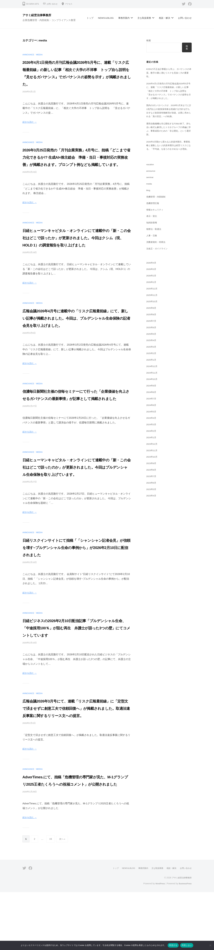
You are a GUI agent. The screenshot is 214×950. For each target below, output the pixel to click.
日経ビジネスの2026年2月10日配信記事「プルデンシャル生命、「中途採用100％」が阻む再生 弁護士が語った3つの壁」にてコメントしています (77, 671)
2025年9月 (151, 322)
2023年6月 (151, 496)
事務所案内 (124, 18)
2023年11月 (152, 464)
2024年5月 (151, 425)
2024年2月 (151, 445)
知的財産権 (152, 236)
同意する (173, 945)
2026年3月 (151, 283)
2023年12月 (152, 458)
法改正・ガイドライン (157, 262)
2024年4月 (151, 432)
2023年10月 (152, 470)
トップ (90, 18)
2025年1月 (151, 373)
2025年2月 (151, 367)
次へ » (62, 897)
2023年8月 (151, 483)
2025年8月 (151, 328)
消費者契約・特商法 (156, 256)
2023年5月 (151, 503)
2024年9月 (151, 399)
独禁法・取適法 (154, 243)
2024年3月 (151, 438)
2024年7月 (151, 412)
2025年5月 (151, 348)
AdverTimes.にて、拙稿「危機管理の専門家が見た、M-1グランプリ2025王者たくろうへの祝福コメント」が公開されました (75, 835)
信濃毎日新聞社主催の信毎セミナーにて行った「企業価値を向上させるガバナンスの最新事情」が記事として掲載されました (75, 427)
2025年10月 (152, 315)
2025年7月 (151, 335)
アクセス (71, 4)
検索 (148, 40)
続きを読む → (31, 129)
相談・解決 (164, 18)
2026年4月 (151, 276)
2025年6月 (151, 341)
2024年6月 (151, 419)
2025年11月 (152, 309)
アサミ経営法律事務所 (39, 15)
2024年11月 (152, 386)
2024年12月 (152, 380)
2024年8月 (151, 406)
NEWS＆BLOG (106, 18)
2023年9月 (151, 477)
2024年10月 (152, 393)
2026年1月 (151, 296)
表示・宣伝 (152, 230)
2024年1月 (151, 451)
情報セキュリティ (155, 223)
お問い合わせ (53, 4)
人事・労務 (152, 249)
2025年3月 (151, 360)
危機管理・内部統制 (156, 210)
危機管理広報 (153, 217)
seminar (150, 191)
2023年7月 (151, 490)
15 (50, 897)
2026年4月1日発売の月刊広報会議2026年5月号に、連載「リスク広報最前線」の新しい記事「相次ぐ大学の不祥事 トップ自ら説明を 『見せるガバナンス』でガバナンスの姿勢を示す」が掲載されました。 (76, 76)
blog (148, 204)
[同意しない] (210, 945)
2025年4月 (151, 354)
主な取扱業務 (144, 18)
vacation (150, 178)
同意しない (187, 945)
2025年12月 (152, 302)
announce (29, 54)
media (41, 54)
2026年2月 (151, 289)
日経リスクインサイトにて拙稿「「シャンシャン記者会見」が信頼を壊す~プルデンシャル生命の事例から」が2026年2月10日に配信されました (76, 591)
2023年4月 (151, 509)
